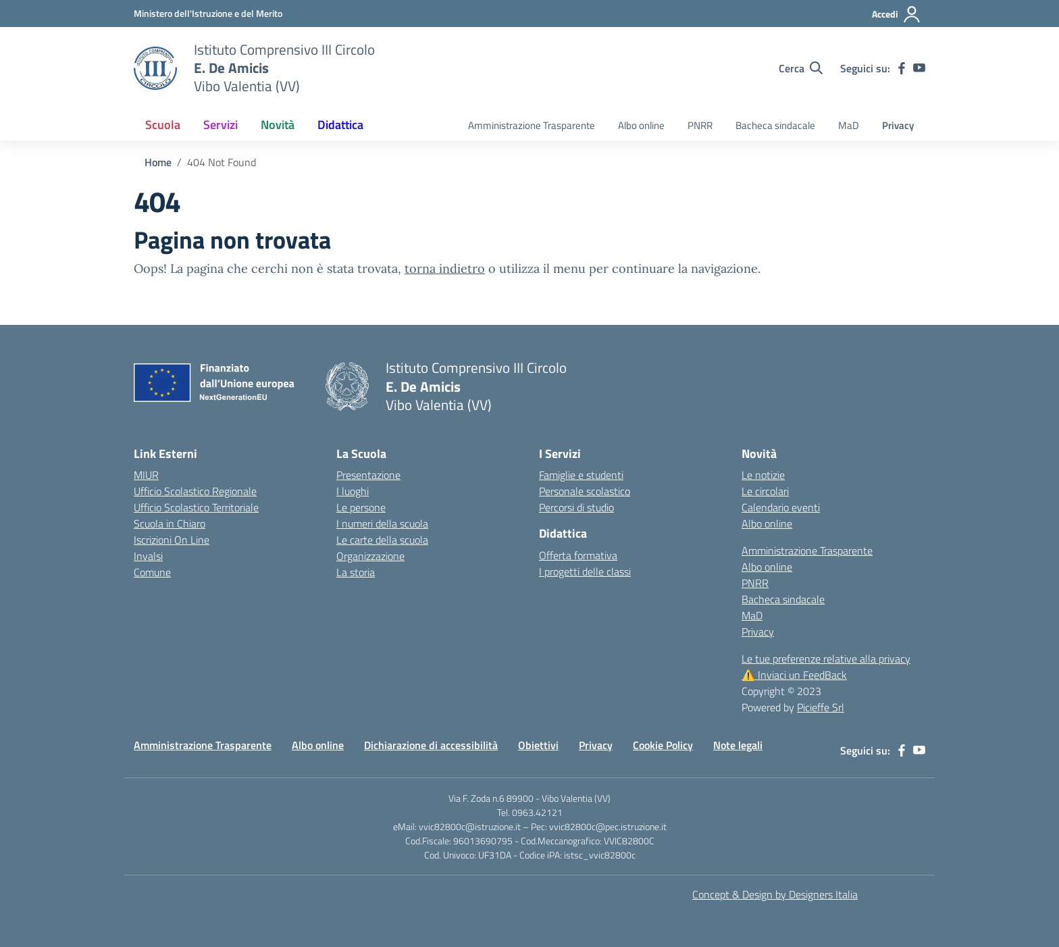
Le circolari (765, 491)
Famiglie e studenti (581, 475)
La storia (355, 572)
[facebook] (902, 68)
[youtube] (919, 68)
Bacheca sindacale (775, 125)
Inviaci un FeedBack (794, 675)
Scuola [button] (162, 125)
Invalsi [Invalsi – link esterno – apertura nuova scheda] (148, 556)
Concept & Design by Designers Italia (775, 894)
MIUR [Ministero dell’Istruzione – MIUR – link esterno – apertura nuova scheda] (146, 475)
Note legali (738, 745)
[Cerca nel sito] (801, 68)
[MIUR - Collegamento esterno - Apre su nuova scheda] (208, 13)
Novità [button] (277, 125)
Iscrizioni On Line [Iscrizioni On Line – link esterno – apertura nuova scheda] (171, 540)
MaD (848, 125)
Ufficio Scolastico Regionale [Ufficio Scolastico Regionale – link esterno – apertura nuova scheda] (195, 491)
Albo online (641, 125)
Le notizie (763, 475)
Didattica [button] (340, 125)
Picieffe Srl (820, 707)
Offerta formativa (578, 555)
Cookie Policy (663, 745)
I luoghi (352, 491)
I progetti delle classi (585, 571)
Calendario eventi (781, 507)
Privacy (898, 125)
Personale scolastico (584, 491)
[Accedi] (896, 14)
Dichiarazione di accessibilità (431, 745)
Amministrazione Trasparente (531, 125)
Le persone (361, 507)
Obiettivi (538, 745)
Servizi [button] (220, 125)
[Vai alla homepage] (155, 68)
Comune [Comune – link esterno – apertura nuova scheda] (152, 572)
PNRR (700, 125)
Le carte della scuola (382, 540)
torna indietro (445, 268)
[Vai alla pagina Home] (158, 162)
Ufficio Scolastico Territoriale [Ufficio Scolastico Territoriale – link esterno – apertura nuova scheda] (196, 507)
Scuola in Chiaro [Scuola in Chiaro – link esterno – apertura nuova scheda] (169, 523)
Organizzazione (370, 556)
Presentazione (368, 475)
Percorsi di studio (576, 507)
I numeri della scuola (382, 523)
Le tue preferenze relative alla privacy (826, 658)
